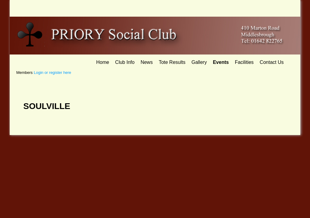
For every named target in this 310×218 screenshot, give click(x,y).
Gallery (199, 62)
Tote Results (172, 62)
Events (221, 62)
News (146, 62)
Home (102, 62)
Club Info (124, 62)
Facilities (244, 62)
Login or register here (52, 72)
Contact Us (272, 62)
